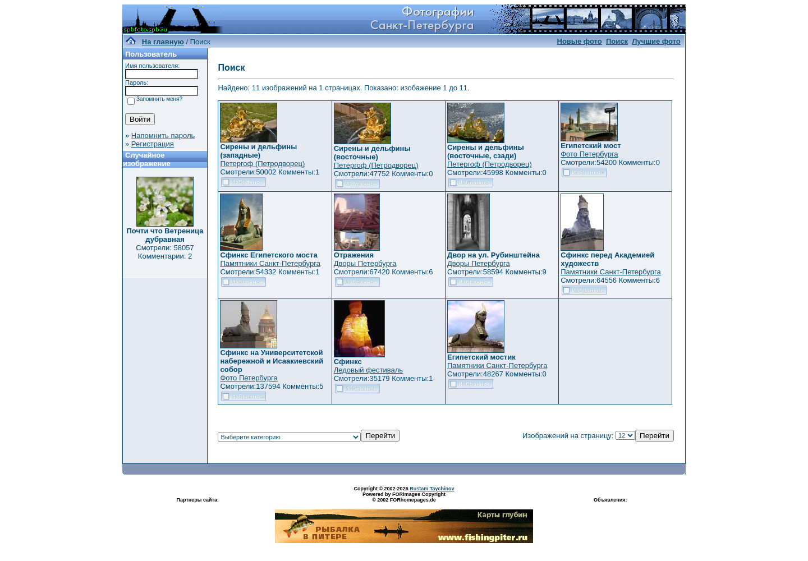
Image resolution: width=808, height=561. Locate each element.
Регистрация (152, 144)
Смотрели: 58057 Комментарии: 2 (165, 251)
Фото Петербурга (589, 154)
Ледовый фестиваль (368, 370)
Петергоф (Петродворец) (262, 163)
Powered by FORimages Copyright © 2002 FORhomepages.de (404, 497)
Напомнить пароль (163, 135)
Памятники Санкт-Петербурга (270, 263)
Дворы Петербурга (365, 263)
